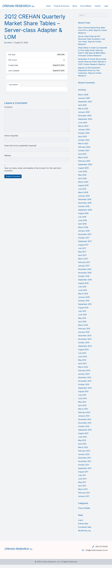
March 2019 (83, 196)
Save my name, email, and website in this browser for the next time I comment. (32, 172)
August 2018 (83, 217)
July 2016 (82, 290)
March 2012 (83, 450)
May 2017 (82, 255)
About (72, 6)
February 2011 (84, 496)
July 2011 (82, 478)
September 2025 (85, 105)
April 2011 (82, 489)
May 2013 (82, 405)
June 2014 (82, 360)
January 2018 (84, 234)
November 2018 (84, 206)
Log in (80, 523)
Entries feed (83, 527)
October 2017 (83, 241)
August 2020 (83, 171)
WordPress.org (84, 534)
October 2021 (83, 154)
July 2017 (82, 251)
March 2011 (83, 492)
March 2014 (83, 370)
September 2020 (85, 168)
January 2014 (84, 377)
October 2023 (83, 136)
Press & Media (83, 6)
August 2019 (83, 189)
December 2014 (84, 339)
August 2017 (83, 248)
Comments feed (84, 530)
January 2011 (83, 499)
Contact (95, 6)
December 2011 (84, 461)
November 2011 (84, 464)
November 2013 (84, 384)
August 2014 (83, 353)
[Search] (93, 18)
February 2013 (84, 416)
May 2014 (82, 363)
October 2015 (83, 304)
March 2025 (83, 112)
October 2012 (83, 430)
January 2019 (84, 199)
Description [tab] (13, 88)
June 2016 (82, 293)
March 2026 (83, 98)
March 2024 (83, 129)
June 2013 (82, 402)
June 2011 (82, 482)
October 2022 (83, 143)
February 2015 (84, 332)
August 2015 (83, 311)
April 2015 (82, 325)
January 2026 (84, 101)
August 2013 (83, 395)
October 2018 (83, 210)
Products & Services (59, 6)
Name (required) (11, 139)
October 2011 (83, 468)
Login (104, 6)
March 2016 (83, 297)
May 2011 (82, 485)
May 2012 (82, 444)
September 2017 (85, 244)
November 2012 (84, 426)
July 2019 (82, 192)
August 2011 (83, 475)
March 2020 (83, 185)
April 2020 (82, 182)
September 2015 (85, 307)
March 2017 (83, 262)
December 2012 (84, 423)
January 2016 (84, 300)
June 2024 (82, 126)
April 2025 (82, 108)
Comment (8, 110)
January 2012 (83, 457)
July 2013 (82, 398)
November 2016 (84, 276)
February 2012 (84, 454)
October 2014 (83, 346)
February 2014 (84, 374)
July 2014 (82, 356)
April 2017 (82, 258)
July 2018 (82, 220)
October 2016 (83, 279)
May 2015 (82, 321)
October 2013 (83, 388)
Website (7, 159)
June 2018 (82, 224)
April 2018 (82, 227)
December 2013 (84, 381)
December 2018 (84, 203)
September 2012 (85, 433)
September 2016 (85, 283)
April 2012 (82, 447)
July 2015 (82, 314)
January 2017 (84, 269)
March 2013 (83, 412)
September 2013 (85, 391)
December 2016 (84, 272)
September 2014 (85, 349)
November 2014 (85, 342)
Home (46, 6)
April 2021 (82, 157)
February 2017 (84, 265)
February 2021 (84, 164)
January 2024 (84, 133)
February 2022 (84, 150)
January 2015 (83, 335)
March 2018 (83, 230)
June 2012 (82, 440)
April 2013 (82, 409)
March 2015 (83, 328)
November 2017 (84, 237)
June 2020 (82, 175)
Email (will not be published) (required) (20, 149)
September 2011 (84, 471)
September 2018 (85, 213)
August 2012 (83, 437)
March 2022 (83, 147)
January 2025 (84, 115)
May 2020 (82, 178)
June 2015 (82, 318)
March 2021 (83, 161)
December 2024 (85, 119)
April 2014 (82, 367)
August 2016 (83, 286)
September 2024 (85, 122)
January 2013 (83, 419)
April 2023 (82, 140)
